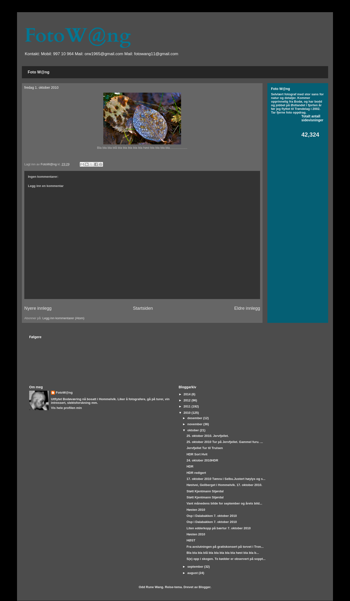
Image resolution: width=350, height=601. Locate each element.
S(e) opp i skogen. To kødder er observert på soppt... (225, 559)
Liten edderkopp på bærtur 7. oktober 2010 (218, 528)
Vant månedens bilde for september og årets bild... (224, 503)
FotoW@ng (77, 35)
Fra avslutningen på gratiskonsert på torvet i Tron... (224, 546)
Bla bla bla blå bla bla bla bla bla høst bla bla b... (222, 553)
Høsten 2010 (195, 510)
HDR (189, 466)
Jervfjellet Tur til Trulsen (204, 448)
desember (195, 418)
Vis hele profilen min (66, 408)
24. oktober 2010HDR (202, 460)
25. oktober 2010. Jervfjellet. (207, 436)
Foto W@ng (38, 72)
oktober (193, 430)
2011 (188, 406)
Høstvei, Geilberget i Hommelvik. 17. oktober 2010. (224, 485)
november (195, 424)
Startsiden (143, 308)
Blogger (204, 587)
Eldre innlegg (247, 308)
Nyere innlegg (38, 308)
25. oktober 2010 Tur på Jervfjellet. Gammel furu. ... (224, 442)
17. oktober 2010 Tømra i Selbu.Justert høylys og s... (225, 479)
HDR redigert (196, 473)
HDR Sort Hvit (196, 454)
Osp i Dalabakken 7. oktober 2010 (211, 516)
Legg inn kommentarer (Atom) (63, 318)
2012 (188, 400)
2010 (188, 413)
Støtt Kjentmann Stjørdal (204, 491)
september (195, 566)
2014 (188, 394)
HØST (190, 540)
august (193, 573)
